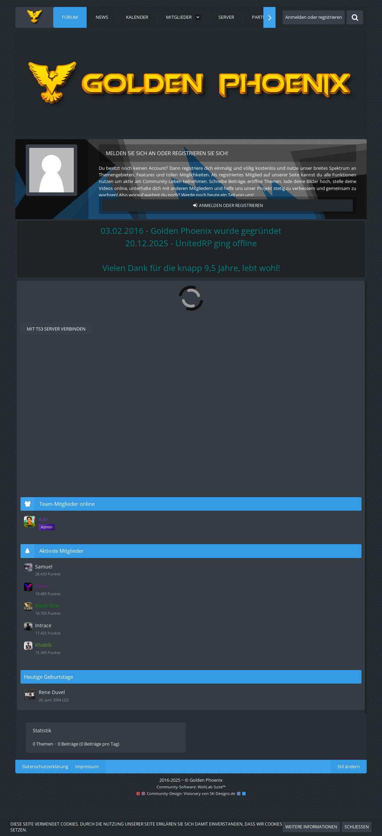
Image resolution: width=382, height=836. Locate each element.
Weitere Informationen (311, 827)
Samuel (274, 573)
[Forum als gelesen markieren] (212, 293)
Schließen (356, 827)
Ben (177, 407)
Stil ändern (348, 802)
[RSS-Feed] (221, 293)
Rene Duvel (281, 694)
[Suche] (355, 17)
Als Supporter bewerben (72, 332)
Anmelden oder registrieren (313, 17)
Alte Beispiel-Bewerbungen (86, 363)
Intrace (273, 629)
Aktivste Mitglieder (293, 558)
